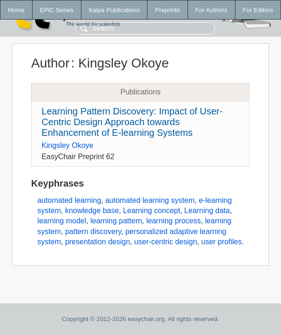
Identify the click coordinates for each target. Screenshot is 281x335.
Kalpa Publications (114, 10)
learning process (173, 221)
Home (16, 10)
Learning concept (151, 210)
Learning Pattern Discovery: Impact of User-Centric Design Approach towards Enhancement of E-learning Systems (131, 122)
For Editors (258, 10)
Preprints (167, 10)
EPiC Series (57, 10)
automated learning (69, 200)
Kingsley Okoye (67, 145)
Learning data (207, 210)
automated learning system (149, 200)
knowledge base (92, 210)
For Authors (211, 10)
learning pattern (116, 221)
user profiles (221, 242)
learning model (61, 221)
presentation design (97, 242)
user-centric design (165, 242)
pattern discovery (93, 231)
